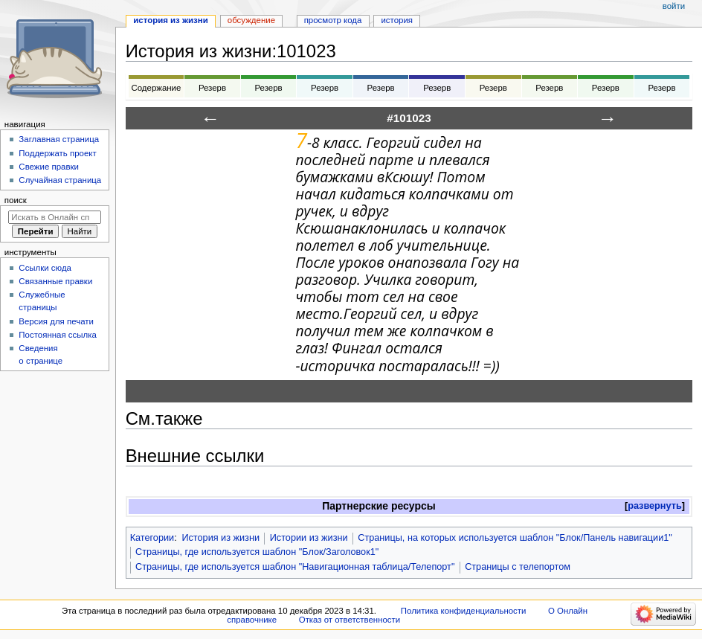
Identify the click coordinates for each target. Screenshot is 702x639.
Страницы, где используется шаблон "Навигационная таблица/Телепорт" (294, 567)
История (397, 20)
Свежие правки (49, 166)
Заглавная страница (59, 139)
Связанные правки (55, 281)
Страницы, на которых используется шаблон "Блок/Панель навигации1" (515, 538)
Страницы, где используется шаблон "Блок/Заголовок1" (257, 552)
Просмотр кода (333, 20)
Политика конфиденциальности (463, 610)
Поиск (15, 200)
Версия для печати (56, 321)
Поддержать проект (57, 153)
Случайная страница (60, 180)
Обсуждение (251, 20)
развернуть (655, 506)
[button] (655, 506)
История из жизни (220, 538)
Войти (674, 5)
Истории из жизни (309, 538)
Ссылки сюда (45, 267)
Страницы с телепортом (517, 567)
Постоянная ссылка (57, 334)
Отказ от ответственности (349, 619)
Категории (152, 538)
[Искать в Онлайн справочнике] (54, 217)
